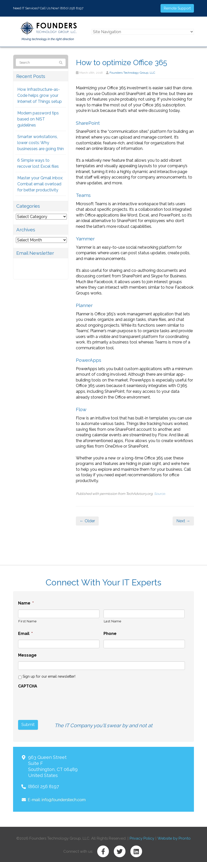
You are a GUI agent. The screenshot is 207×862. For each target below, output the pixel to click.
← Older (87, 521)
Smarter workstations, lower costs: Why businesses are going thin (40, 142)
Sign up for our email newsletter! (49, 676)
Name (26, 603)
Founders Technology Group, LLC (132, 72)
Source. (160, 494)
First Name (27, 621)
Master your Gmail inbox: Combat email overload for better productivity (40, 184)
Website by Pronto (174, 837)
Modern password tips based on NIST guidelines (38, 119)
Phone (110, 633)
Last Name (112, 621)
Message (27, 655)
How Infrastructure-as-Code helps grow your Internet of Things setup (39, 95)
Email (25, 633)
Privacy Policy (142, 837)
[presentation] (46, 699)
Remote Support (177, 8)
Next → (183, 521)
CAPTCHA (27, 686)
